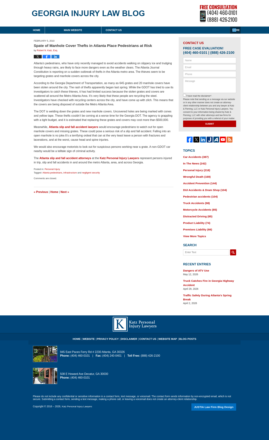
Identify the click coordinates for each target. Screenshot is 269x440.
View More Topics (193, 231)
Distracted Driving (196, 212)
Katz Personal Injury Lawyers (119, 158)
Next (65, 191)
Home (51, 30)
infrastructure (70, 172)
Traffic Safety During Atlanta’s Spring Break (208, 288)
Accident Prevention (198, 181)
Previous (41, 191)
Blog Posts (183, 326)
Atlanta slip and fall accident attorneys (65, 158)
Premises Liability (196, 224)
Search (233, 247)
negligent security (91, 172)
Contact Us (211, 30)
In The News (193, 162)
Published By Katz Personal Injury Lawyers (218, 14)
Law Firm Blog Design (219, 395)
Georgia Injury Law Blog (88, 13)
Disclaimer (130, 326)
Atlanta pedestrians (52, 172)
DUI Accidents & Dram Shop (203, 187)
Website (94, 326)
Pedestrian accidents (198, 193)
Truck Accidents (195, 200)
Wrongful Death (195, 175)
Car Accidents (194, 156)
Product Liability (195, 218)
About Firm (157, 30)
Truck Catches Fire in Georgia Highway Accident (206, 276)
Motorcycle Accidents (198, 206)
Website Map (165, 326)
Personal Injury (52, 169)
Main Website (102, 30)
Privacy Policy (112, 326)
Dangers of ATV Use (195, 265)
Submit (209, 123)
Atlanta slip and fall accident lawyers (73, 126)
